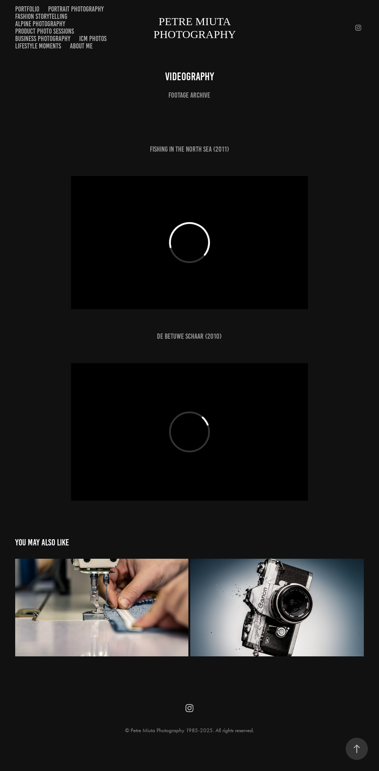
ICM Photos (93, 39)
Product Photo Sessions (44, 31)
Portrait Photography (76, 9)
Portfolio (27, 9)
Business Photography (42, 39)
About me (81, 46)
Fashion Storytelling (41, 16)
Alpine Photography (40, 24)
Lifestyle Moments (38, 46)
